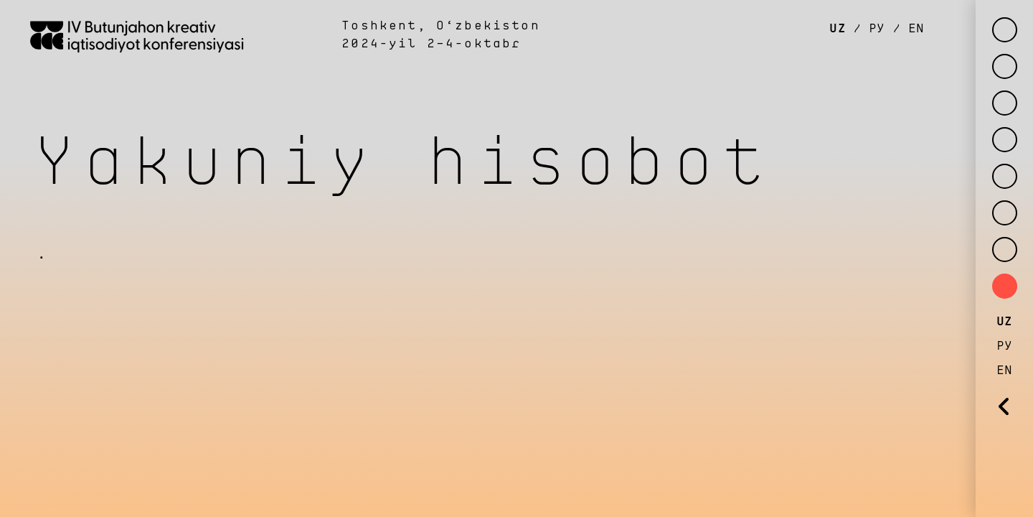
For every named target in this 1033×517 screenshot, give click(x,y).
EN (912, 29)
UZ (841, 29)
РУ (877, 29)
